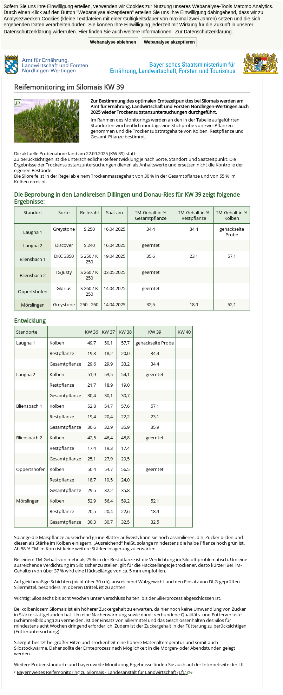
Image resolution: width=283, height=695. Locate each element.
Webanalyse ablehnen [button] (113, 42)
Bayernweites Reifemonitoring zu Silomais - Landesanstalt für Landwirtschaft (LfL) (104, 672)
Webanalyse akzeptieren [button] (169, 42)
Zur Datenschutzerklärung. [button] (204, 31)
